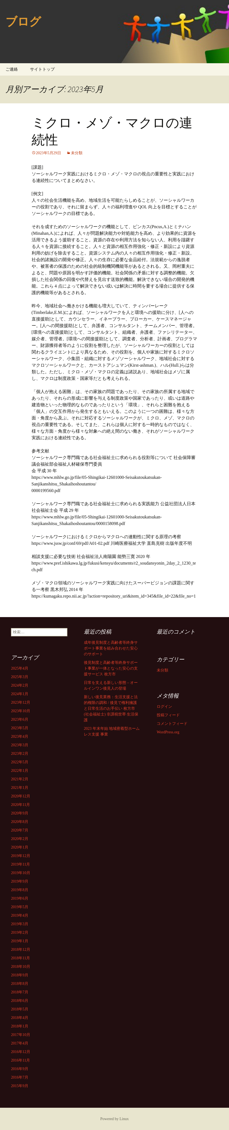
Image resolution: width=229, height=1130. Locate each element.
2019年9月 (19, 881)
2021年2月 (19, 779)
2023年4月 (19, 736)
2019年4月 (19, 915)
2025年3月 (19, 677)
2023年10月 (20, 711)
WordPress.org (168, 732)
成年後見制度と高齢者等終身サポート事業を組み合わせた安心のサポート (111, 648)
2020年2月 (19, 839)
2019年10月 (20, 873)
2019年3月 (19, 924)
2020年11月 (20, 805)
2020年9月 (19, 813)
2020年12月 (20, 796)
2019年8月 (19, 890)
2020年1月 (19, 847)
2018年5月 (19, 1009)
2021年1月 (19, 788)
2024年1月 (19, 694)
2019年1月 (19, 941)
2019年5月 (19, 907)
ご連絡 (11, 69)
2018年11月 (20, 958)
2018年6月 (19, 1001)
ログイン (164, 706)
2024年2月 (19, 685)
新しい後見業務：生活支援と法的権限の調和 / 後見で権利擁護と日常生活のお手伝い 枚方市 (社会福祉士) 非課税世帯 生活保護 (111, 708)
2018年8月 (19, 984)
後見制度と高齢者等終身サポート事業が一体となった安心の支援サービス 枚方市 (111, 668)
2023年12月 (20, 702)
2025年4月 (19, 668)
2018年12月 (20, 949)
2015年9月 (19, 1086)
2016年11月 (20, 1060)
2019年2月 (19, 932)
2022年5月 (19, 762)
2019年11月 (20, 864)
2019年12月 (20, 856)
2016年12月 (20, 1052)
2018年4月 (19, 1018)
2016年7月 (19, 1077)
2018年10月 (20, 967)
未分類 (76, 153)
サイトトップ (42, 69)
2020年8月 (19, 822)
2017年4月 (19, 1043)
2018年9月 (19, 975)
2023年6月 (19, 719)
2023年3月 (19, 745)
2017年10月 (20, 1035)
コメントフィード (172, 724)
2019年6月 (19, 898)
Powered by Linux (114, 1119)
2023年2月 (19, 754)
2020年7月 (19, 830)
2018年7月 (19, 992)
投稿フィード (168, 715)
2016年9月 (19, 1069)
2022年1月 (19, 771)
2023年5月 (19, 728)
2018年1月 (19, 1026)
